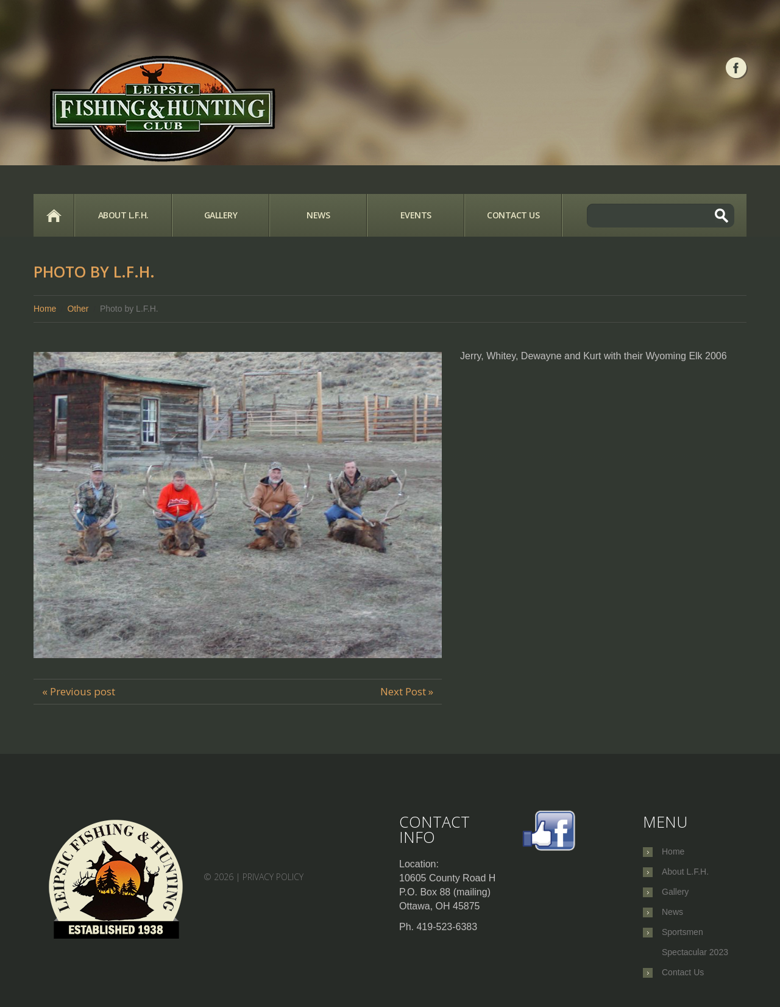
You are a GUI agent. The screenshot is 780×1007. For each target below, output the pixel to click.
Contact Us (513, 215)
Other (77, 309)
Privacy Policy (273, 877)
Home (54, 215)
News (318, 215)
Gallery (221, 215)
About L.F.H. (123, 215)
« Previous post (78, 691)
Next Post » (406, 691)
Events (415, 215)
